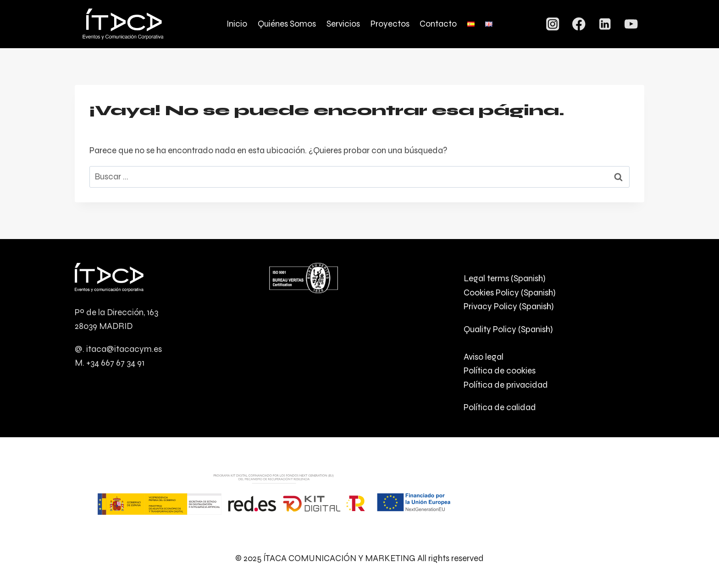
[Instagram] (553, 24)
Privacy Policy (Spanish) (508, 306)
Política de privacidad (506, 384)
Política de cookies (500, 370)
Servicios (343, 23)
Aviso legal (483, 356)
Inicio (237, 23)
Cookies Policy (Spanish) (509, 292)
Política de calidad (500, 407)
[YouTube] (631, 24)
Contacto (438, 23)
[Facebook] (579, 24)
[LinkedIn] (605, 24)
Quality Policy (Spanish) (508, 329)
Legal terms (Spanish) (504, 278)
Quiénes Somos (287, 23)
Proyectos (390, 23)
